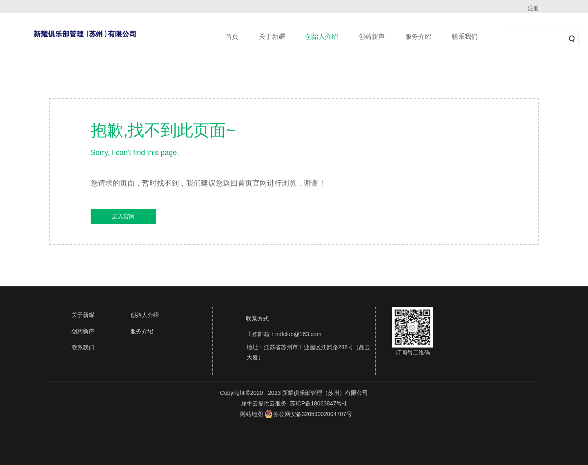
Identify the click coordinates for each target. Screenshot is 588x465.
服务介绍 (418, 36)
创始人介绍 (321, 36)
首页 (231, 36)
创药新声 (372, 36)
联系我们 (465, 36)
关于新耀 (272, 36)
